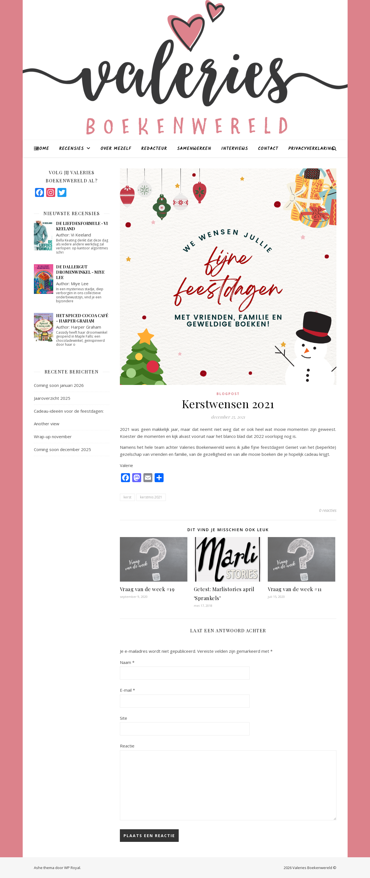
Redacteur (154, 148)
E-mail (127, 690)
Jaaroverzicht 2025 (52, 398)
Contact (268, 148)
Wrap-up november (53, 436)
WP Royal (72, 867)
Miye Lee (80, 283)
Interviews (234, 148)
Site (123, 718)
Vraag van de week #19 (147, 589)
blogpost (228, 393)
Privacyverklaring (311, 148)
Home (42, 148)
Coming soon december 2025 (62, 449)
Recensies (71, 148)
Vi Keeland (81, 235)
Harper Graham (86, 327)
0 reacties (327, 510)
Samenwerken (194, 148)
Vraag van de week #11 (295, 589)
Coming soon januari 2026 (59, 385)
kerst (127, 497)
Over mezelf (116, 148)
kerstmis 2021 (151, 497)
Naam (127, 662)
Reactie (127, 746)
